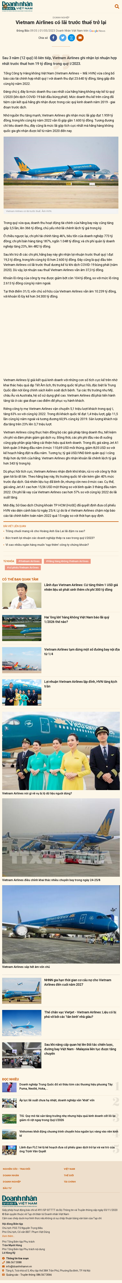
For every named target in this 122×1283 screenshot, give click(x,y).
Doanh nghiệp (61, 17)
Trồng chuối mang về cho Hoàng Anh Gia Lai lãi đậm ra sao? (45, 531)
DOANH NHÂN (11, 1175)
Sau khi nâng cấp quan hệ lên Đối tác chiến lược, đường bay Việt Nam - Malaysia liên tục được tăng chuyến (80, 1049)
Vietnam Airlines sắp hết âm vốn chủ (26, 967)
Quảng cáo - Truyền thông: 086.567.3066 (27, 1274)
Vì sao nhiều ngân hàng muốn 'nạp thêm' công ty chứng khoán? (47, 544)
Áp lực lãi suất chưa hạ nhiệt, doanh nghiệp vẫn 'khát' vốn (56, 1100)
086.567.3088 (12, 1262)
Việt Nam (69, 1169)
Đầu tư (7, 1188)
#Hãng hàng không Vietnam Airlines (67, 561)
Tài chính (70, 1181)
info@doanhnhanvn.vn (17, 1266)
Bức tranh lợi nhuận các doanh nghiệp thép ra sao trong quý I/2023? (50, 538)
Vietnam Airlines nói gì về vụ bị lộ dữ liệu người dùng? (37, 793)
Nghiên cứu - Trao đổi (16, 1169)
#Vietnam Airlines (29, 561)
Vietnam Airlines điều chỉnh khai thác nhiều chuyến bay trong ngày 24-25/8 (51, 880)
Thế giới (69, 1175)
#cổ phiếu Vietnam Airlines (23, 567)
